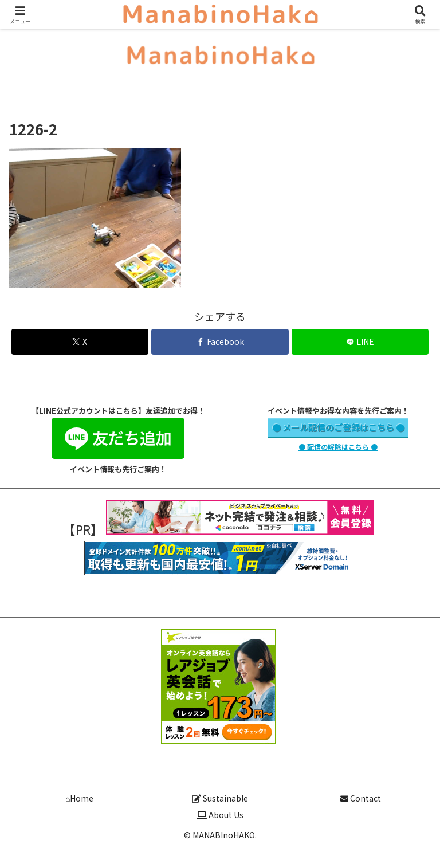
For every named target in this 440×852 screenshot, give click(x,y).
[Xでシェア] (79, 342)
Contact (360, 798)
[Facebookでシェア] (219, 342)
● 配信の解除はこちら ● (338, 446)
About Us (220, 814)
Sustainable (220, 798)
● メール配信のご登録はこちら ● (338, 427)
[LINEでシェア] (360, 342)
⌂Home (79, 798)
